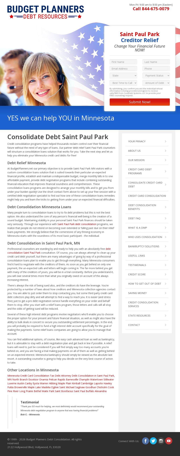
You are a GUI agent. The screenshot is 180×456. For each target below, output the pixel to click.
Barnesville (72, 379)
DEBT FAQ (134, 218)
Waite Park (48, 391)
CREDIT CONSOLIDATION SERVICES (143, 304)
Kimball (76, 383)
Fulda (10, 387)
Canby (28, 383)
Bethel (37, 391)
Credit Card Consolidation (34, 375)
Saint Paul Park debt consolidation (76, 224)
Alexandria (101, 391)
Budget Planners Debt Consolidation (48, 439)
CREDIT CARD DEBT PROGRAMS (140, 171)
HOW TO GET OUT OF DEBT (144, 283)
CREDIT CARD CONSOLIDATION (147, 195)
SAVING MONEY (137, 293)
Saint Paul (79, 391)
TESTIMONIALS (137, 265)
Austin (20, 383)
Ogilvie (55, 387)
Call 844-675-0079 (151, 8)
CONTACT (134, 325)
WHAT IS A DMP (137, 227)
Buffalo (90, 391)
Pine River (13, 391)
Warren (44, 383)
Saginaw (80, 387)
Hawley (108, 383)
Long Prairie (26, 391)
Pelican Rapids (57, 379)
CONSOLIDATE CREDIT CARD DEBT (145, 184)
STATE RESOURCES (139, 315)
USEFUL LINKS (136, 255)
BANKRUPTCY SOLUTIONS (143, 246)
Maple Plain (64, 383)
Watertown (96, 379)
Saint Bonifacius (64, 391)
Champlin (84, 379)
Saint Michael (67, 387)
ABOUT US (134, 150)
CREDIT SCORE (137, 274)
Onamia (43, 379)
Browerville (20, 387)
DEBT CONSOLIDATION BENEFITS (142, 207)
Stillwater (109, 379)
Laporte (98, 383)
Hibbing (53, 383)
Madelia (45, 387)
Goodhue (90, 387)
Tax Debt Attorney (60, 375)
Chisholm (102, 387)
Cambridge (87, 383)
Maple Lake (34, 387)
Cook (111, 387)
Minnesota (13, 375)
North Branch (20, 379)
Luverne (12, 383)
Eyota (36, 383)
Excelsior (33, 379)
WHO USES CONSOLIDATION (145, 237)
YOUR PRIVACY (136, 141)
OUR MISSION (136, 160)
